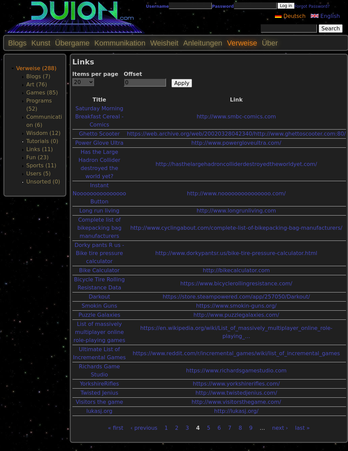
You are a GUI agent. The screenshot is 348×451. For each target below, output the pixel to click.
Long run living (100, 210)
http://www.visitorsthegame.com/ (236, 402)
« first (115, 428)
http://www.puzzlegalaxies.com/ (236, 315)
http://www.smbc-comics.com (236, 116)
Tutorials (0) (42, 141)
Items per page (95, 74)
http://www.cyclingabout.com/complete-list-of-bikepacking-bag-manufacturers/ (236, 228)
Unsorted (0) (43, 181)
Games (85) (42, 92)
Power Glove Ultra (99, 143)
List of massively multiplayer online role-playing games (99, 332)
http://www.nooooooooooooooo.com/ (236, 193)
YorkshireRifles (99, 383)
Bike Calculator (99, 270)
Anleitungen (202, 43)
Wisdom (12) (43, 133)
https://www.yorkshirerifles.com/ (236, 383)
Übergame (72, 43)
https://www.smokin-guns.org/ (236, 306)
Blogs (17, 43)
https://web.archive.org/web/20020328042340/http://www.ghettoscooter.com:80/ (236, 134)
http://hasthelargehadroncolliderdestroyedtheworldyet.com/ (236, 164)
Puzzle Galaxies (99, 315)
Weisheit (164, 43)
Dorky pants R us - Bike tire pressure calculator (99, 253)
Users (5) (38, 173)
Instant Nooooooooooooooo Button (99, 193)
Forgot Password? (311, 6)
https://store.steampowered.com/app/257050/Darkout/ (236, 296)
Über (270, 43)
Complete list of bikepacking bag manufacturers (99, 228)
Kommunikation (120, 43)
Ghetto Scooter (99, 134)
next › (280, 428)
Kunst (40, 43)
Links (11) (39, 149)
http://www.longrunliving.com (236, 210)
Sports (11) (41, 165)
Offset (133, 74)
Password (223, 6)
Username (157, 6)
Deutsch (290, 16)
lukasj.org (99, 411)
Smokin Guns (99, 306)
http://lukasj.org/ (236, 411)
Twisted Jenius (99, 393)
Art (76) (36, 84)
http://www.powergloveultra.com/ (236, 143)
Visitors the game (99, 402)
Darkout (99, 296)
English (325, 16)
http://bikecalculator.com (236, 270)
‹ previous (143, 428)
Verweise (242, 43)
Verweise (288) (36, 68)
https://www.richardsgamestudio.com (236, 370)
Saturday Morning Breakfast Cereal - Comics (99, 116)
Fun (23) (37, 157)
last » (302, 428)
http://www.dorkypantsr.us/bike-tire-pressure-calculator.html (236, 253)
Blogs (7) (38, 76)
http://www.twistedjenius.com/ (236, 393)
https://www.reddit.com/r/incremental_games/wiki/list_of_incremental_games (236, 353)
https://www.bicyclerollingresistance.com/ (236, 283)
